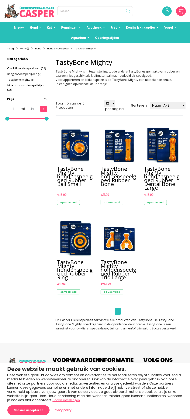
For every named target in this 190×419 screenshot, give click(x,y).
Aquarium (79, 38)
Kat (50, 27)
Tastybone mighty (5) (20, 79)
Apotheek (94, 27)
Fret (114, 27)
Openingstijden (107, 38)
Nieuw (19, 27)
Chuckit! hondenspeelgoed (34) (26, 68)
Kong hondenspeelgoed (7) (24, 74)
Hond (34, 27)
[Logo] (30, 11)
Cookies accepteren (28, 410)
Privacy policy (62, 410)
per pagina (114, 109)
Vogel (169, 27)
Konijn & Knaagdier (141, 27)
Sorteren (139, 105)
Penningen (69, 27)
